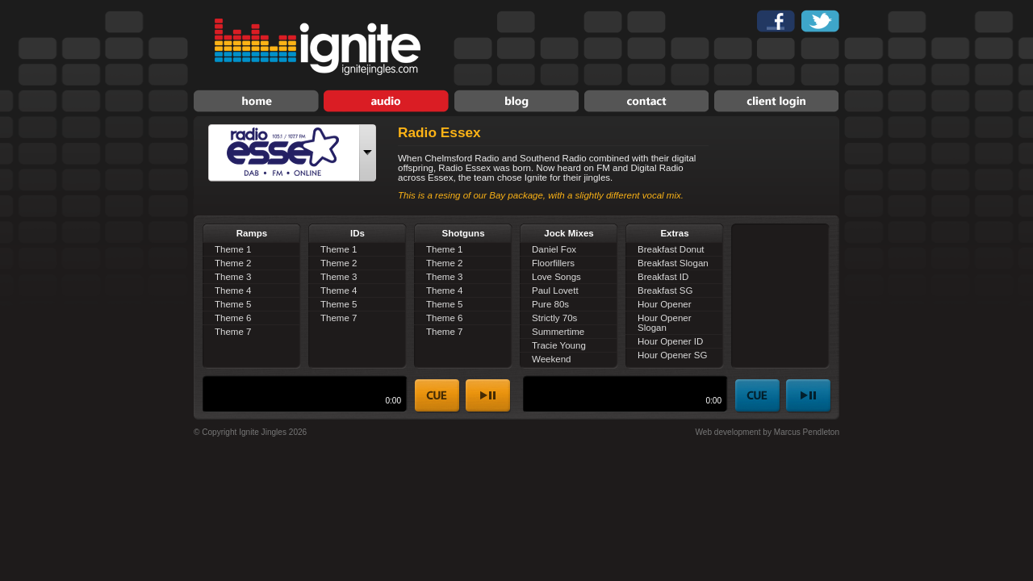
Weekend (551, 359)
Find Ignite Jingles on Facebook (776, 21)
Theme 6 (233, 318)
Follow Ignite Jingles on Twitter (820, 21)
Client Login (776, 101)
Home (256, 101)
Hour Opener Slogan (665, 322)
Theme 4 (233, 290)
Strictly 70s (554, 318)
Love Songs (556, 277)
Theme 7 (233, 331)
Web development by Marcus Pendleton (767, 432)
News (516, 101)
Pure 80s (550, 304)
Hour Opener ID (670, 341)
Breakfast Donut (671, 249)
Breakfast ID (663, 277)
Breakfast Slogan (673, 263)
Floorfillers (553, 263)
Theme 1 (233, 249)
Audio (386, 101)
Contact (646, 101)
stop (437, 396)
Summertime (558, 331)
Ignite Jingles (317, 47)
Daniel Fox (554, 249)
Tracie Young (559, 345)
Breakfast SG (665, 290)
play (488, 396)
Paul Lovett (555, 290)
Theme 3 (233, 277)
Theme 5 (233, 304)
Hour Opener (665, 304)
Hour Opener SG (672, 355)
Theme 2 (233, 263)
